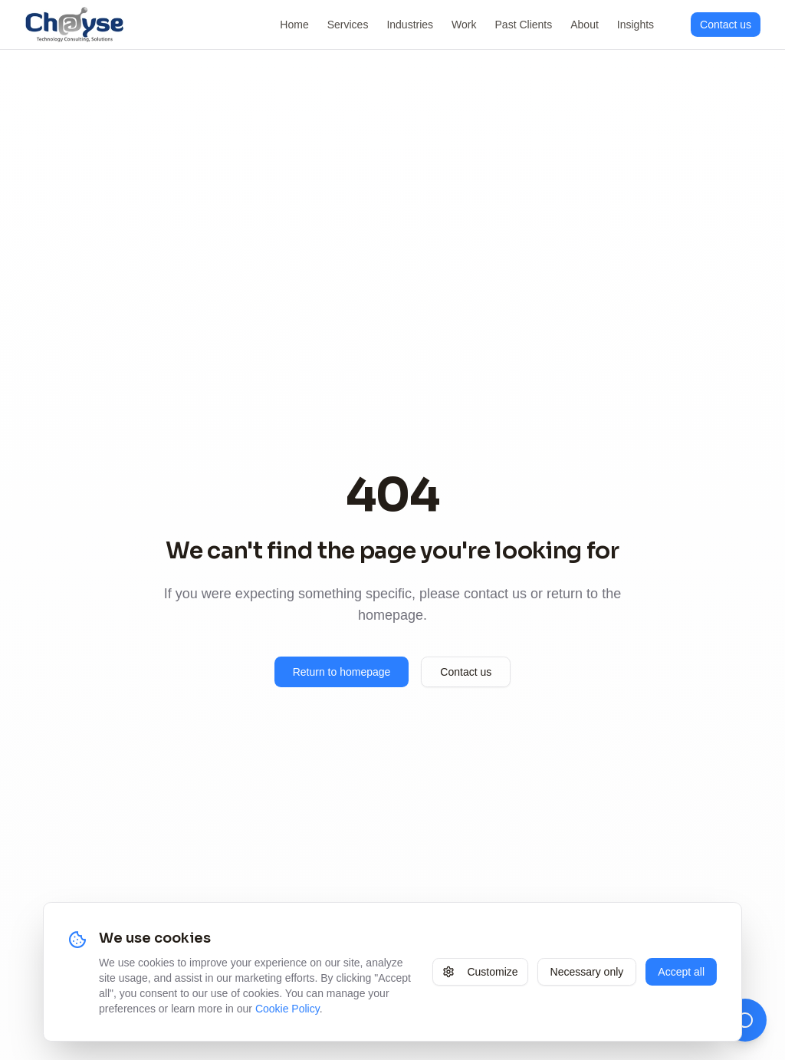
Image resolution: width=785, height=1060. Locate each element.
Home (294, 24)
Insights (635, 24)
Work (464, 24)
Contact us (465, 672)
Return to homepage (342, 672)
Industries (409, 24)
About (584, 24)
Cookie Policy (287, 1008)
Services (348, 24)
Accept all (681, 972)
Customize (479, 972)
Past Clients (524, 24)
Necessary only (587, 972)
